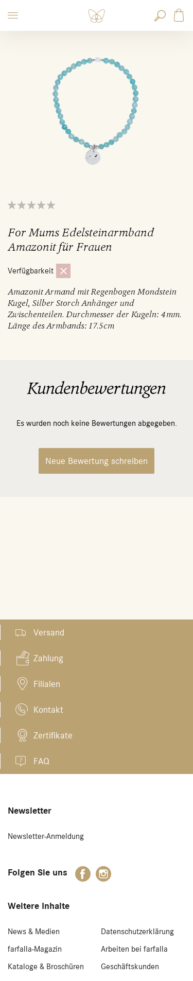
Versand (48, 632)
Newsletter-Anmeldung (46, 836)
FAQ (41, 761)
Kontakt (48, 709)
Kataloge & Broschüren (46, 966)
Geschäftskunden (130, 966)
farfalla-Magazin (35, 949)
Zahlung (48, 658)
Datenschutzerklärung (137, 931)
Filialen (46, 684)
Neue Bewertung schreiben (96, 461)
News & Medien (34, 931)
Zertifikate (53, 735)
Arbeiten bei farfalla (134, 949)
